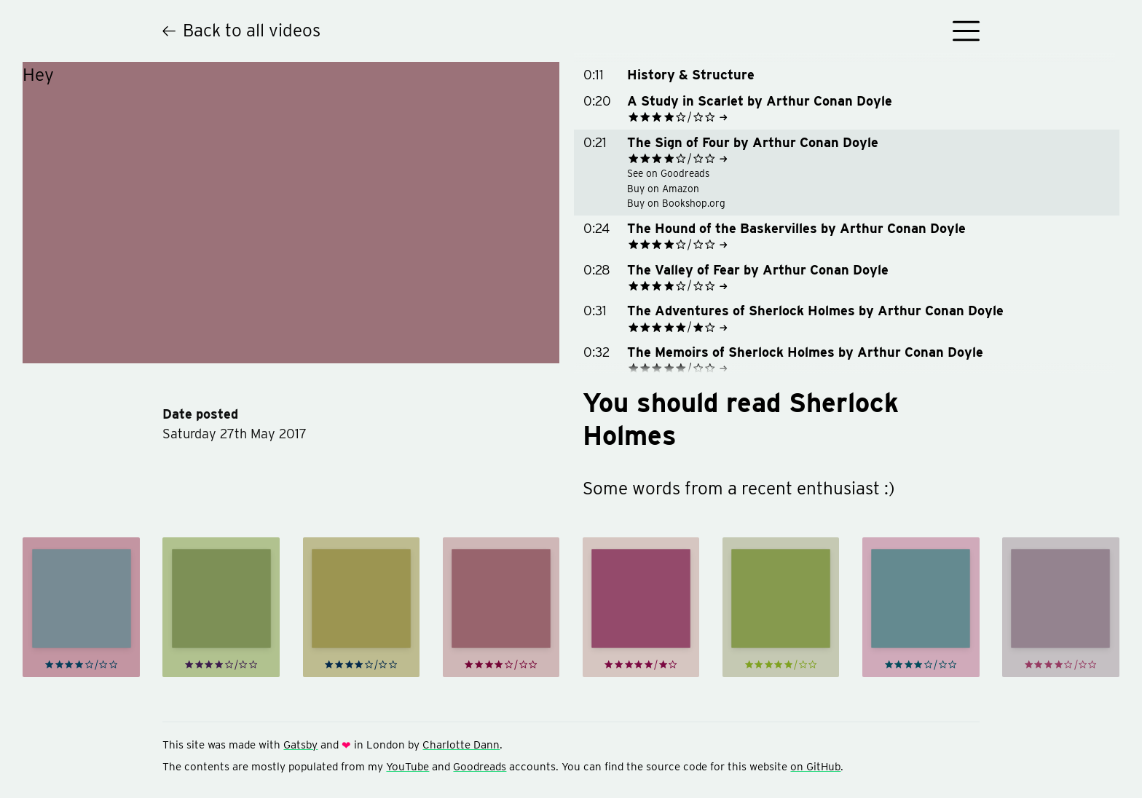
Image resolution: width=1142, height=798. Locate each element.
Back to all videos (241, 30)
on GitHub (815, 766)
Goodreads (479, 766)
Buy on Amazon (656, 188)
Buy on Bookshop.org (669, 203)
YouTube (407, 766)
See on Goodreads (661, 173)
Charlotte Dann (461, 744)
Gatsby (300, 744)
